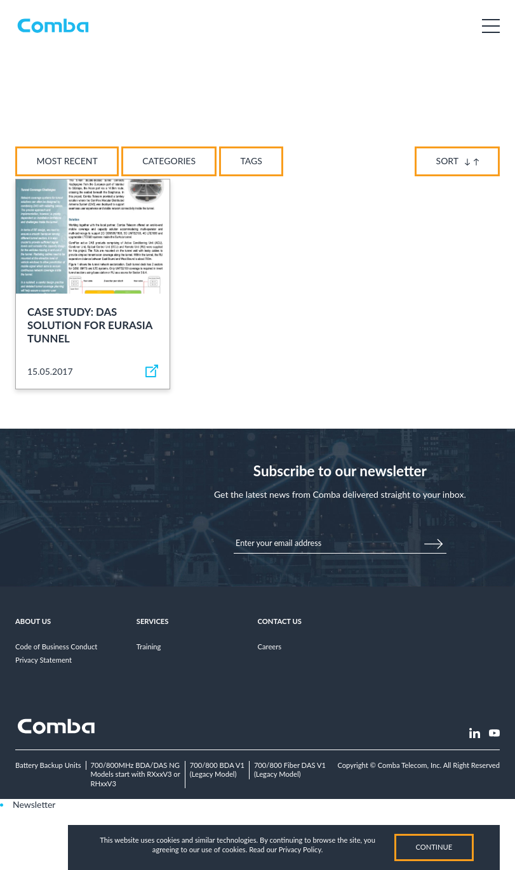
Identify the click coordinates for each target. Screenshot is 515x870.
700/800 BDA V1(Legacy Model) (217, 770)
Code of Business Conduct (56, 646)
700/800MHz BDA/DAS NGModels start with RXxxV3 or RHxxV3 (135, 774)
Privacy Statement (43, 660)
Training (149, 646)
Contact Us (280, 621)
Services (153, 621)
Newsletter (34, 804)
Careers (270, 646)
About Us (33, 621)
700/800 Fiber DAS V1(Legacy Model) (290, 770)
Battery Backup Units (48, 765)
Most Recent (67, 160)
